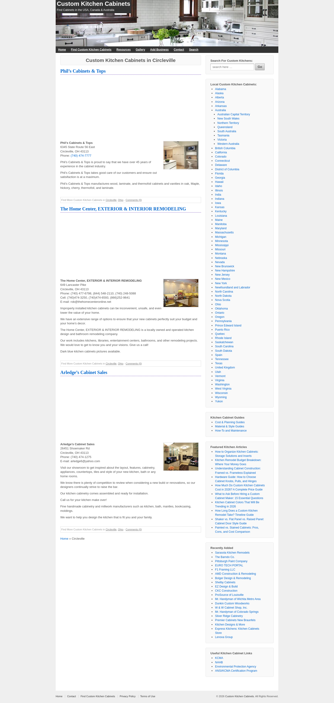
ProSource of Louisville (229, 595)
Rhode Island (223, 338)
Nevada (220, 262)
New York (221, 283)
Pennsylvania (223, 321)
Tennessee (221, 359)
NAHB (219, 662)
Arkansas (221, 106)
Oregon (219, 317)
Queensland (224, 127)
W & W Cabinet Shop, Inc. (231, 607)
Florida (219, 173)
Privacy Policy (127, 696)
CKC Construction (226, 590)
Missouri (220, 249)
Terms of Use (147, 696)
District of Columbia (227, 169)
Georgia (220, 177)
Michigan (220, 237)
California (221, 152)
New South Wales (228, 118)
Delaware (221, 165)
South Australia (226, 131)
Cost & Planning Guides (229, 422)
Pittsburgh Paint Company (231, 561)
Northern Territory (228, 123)
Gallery (140, 49)
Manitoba (220, 224)
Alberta (219, 97)
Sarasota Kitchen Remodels (232, 552)
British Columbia (225, 148)
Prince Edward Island (228, 325)
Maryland (220, 228)
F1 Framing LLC (225, 569)
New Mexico (222, 279)
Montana (220, 253)
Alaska (219, 93)
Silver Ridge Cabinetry (229, 616)
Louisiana (221, 215)
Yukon (219, 401)
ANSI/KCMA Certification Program (236, 670)
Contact (179, 49)
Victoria (222, 139)
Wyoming (221, 397)
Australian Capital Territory (233, 114)
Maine (219, 220)
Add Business (159, 49)
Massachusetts (224, 232)
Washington (222, 384)
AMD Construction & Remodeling (235, 573)
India (218, 194)
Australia (220, 110)
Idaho (218, 186)
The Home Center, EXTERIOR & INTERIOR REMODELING (123, 208)
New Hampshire (225, 270)
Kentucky (220, 211)
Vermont (220, 376)
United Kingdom (225, 367)
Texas (218, 363)
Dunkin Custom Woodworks (232, 603)
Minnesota (221, 241)
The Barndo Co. (225, 557)
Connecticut (222, 160)
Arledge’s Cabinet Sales (83, 372)
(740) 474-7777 (81, 155)
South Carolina (224, 346)
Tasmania (223, 135)
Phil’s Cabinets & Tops (83, 71)
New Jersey (222, 274)
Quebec (220, 333)
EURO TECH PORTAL (229, 565)
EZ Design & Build (226, 586)
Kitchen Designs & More (230, 624)
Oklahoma (221, 308)
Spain (218, 355)
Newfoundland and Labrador (232, 287)
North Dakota (223, 295)
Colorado (220, 156)
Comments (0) (134, 200)
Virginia (219, 380)
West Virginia (223, 388)
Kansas (219, 207)
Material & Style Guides (229, 426)
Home (62, 49)
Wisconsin (221, 393)
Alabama (220, 89)
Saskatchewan (224, 342)
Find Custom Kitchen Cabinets (91, 49)
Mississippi (221, 245)
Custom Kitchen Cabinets (93, 3)
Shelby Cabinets (225, 582)
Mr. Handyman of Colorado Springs (236, 611)
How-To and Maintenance (231, 430)
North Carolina (224, 291)
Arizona (220, 101)
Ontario (219, 312)
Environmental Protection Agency (235, 666)
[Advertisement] (130, 108)
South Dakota (223, 350)
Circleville (111, 200)
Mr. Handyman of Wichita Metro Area (237, 599)
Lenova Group (224, 637)
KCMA (219, 658)
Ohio (120, 200)
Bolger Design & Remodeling (233, 578)
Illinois (219, 190)
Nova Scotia (222, 300)
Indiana (219, 198)
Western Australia (228, 143)
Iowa (218, 203)
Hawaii (219, 182)
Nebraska (221, 258)
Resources (123, 49)
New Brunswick (224, 266)
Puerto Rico (222, 329)
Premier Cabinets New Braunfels (235, 620)
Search (193, 49)
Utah (218, 372)
